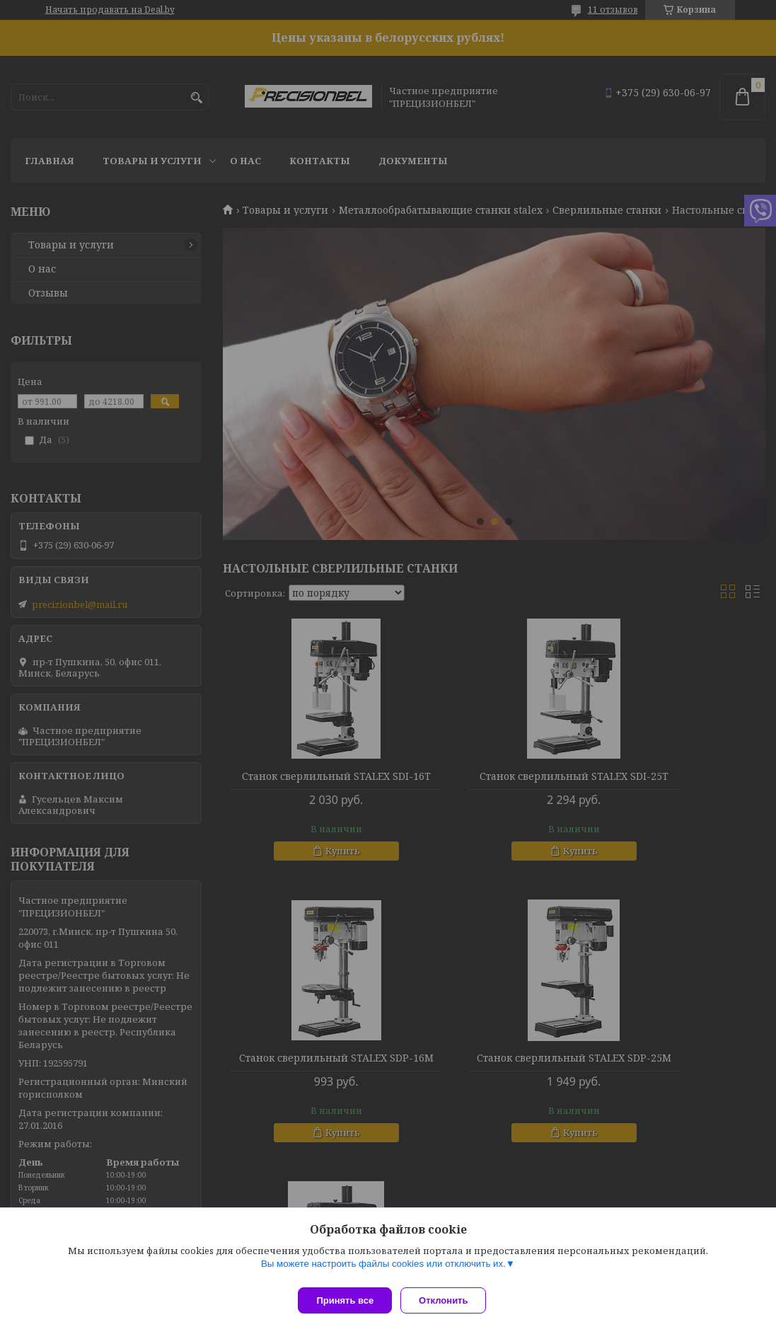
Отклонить (448, 1300)
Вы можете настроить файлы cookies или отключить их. (383, 1269)
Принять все (344, 1300)
